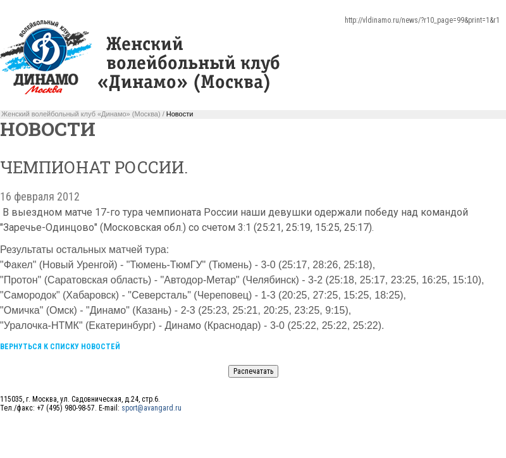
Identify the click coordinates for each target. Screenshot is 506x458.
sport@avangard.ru (151, 408)
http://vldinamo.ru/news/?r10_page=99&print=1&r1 (422, 20)
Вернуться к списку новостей (60, 346)
